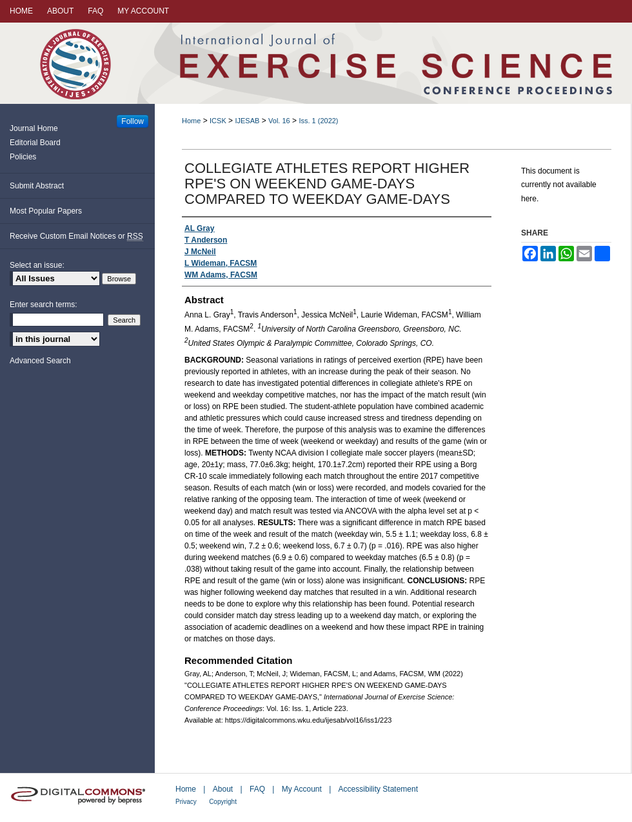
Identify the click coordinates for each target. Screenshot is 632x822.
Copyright (223, 801)
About (223, 789)
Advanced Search (40, 360)
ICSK (218, 121)
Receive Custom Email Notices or (76, 236)
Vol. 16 (279, 121)
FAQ (257, 789)
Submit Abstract (37, 185)
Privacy (186, 801)
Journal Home (34, 128)
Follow (132, 121)
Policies (23, 156)
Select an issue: (37, 265)
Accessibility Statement (378, 789)
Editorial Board (35, 142)
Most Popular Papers (46, 211)
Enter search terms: (43, 304)
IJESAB (247, 121)
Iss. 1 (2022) (318, 121)
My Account (302, 789)
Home (191, 121)
